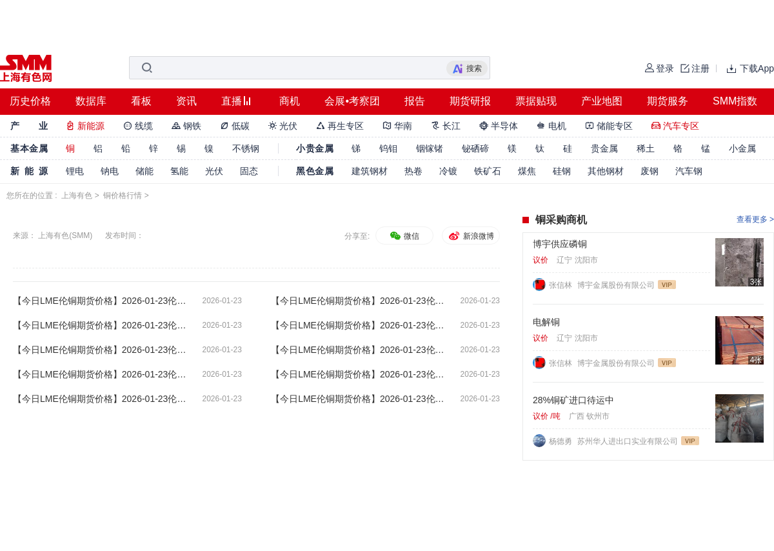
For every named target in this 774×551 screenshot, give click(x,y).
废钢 (649, 171)
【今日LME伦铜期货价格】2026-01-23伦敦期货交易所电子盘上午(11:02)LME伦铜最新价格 (100, 374)
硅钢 (562, 171)
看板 (141, 100)
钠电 (110, 171)
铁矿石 (487, 171)
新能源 (85, 126)
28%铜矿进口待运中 (573, 400)
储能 (144, 171)
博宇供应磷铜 (560, 244)
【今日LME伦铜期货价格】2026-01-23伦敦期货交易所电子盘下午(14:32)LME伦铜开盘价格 (358, 325)
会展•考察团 (352, 100)
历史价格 (30, 100)
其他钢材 (606, 171)
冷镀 (448, 171)
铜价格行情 (122, 195)
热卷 (413, 171)
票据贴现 (536, 100)
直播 (231, 100)
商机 (289, 100)
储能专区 (609, 126)
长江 (446, 126)
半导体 (498, 126)
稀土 (646, 148)
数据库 (90, 100)
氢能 (179, 171)
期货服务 (667, 100)
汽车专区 (675, 126)
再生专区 (340, 126)
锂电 (75, 171)
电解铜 (546, 322)
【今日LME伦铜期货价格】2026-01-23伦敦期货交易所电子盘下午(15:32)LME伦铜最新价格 (100, 325)
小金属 (742, 148)
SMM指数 (735, 100)
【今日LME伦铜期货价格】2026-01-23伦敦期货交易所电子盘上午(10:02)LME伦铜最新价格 (358, 374)
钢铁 (186, 126)
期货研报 (470, 100)
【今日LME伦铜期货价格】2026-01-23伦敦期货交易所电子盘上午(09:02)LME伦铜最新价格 (100, 399)
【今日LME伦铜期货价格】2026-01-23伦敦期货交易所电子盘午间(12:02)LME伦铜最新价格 (358, 350)
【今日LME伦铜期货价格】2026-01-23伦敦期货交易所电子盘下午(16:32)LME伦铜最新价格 (358, 301)
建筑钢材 (370, 171)
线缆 (138, 126)
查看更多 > (755, 219)
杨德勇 (561, 441)
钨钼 (388, 148)
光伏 (283, 126)
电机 (551, 126)
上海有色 (76, 195)
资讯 (186, 100)
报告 (414, 100)
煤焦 (527, 171)
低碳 (235, 126)
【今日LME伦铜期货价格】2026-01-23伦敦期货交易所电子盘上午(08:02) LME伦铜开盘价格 (358, 399)
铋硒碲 (475, 148)
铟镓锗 (429, 148)
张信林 (561, 285)
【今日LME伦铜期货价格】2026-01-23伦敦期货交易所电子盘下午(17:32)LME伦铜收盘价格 (100, 301)
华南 (397, 126)
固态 (249, 171)
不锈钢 (245, 148)
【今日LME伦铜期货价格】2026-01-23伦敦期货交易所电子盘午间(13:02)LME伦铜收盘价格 (100, 350)
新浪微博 (470, 236)
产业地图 (601, 100)
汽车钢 (688, 171)
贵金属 (604, 148)
